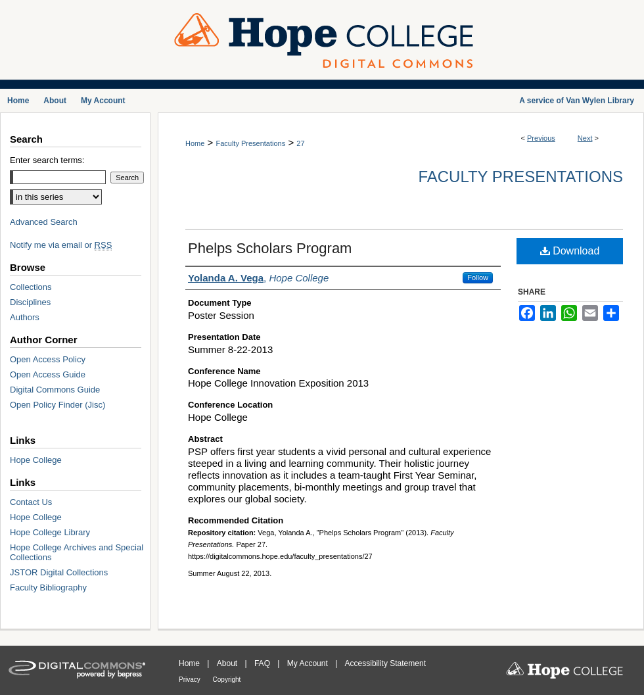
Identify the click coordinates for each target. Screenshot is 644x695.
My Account (308, 663)
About (228, 663)
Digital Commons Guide (55, 390)
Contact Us (31, 502)
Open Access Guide (47, 374)
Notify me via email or (61, 245)
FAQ (263, 663)
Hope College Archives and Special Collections (76, 552)
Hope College (36, 460)
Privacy (190, 679)
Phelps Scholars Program (270, 248)
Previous (541, 138)
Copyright (227, 679)
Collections (31, 287)
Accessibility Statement (385, 663)
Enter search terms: (47, 160)
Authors (24, 317)
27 (300, 143)
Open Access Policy (47, 359)
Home (194, 143)
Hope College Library (50, 532)
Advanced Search (44, 222)
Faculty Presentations (250, 143)
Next (585, 138)
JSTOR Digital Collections (59, 572)
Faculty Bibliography (48, 587)
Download (570, 250)
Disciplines (30, 302)
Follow (477, 277)
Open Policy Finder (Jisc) (57, 405)
